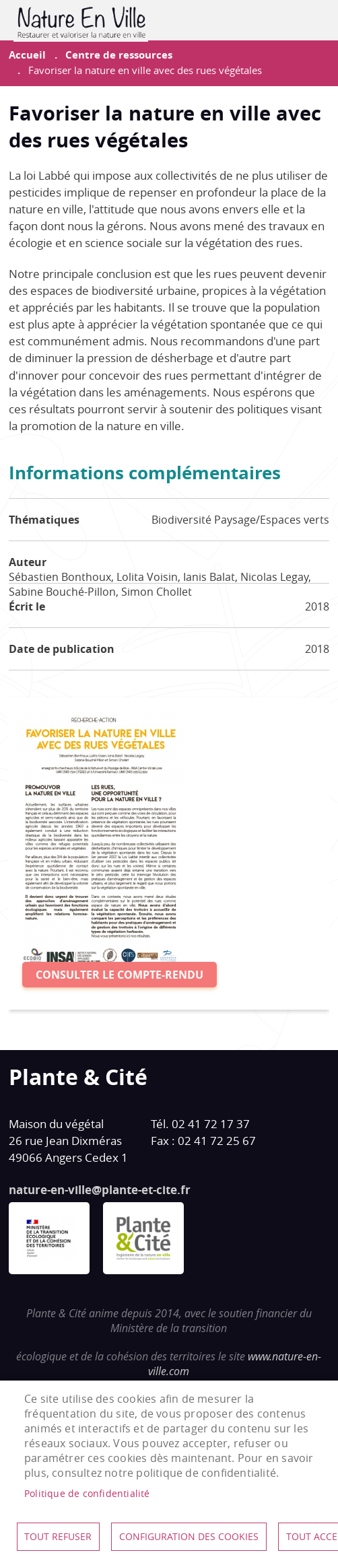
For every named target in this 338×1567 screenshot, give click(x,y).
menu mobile (319, 20)
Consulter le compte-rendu (119, 974)
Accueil (27, 55)
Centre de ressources (118, 55)
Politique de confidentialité (87, 1494)
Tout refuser (58, 1537)
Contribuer (285, 20)
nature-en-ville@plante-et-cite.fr (100, 1189)
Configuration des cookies (189, 1537)
